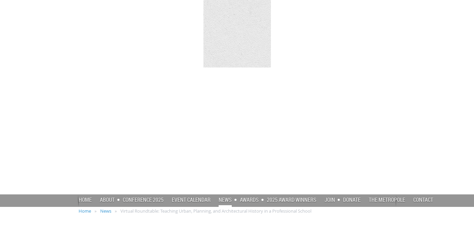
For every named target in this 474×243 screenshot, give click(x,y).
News (105, 211)
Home (85, 211)
